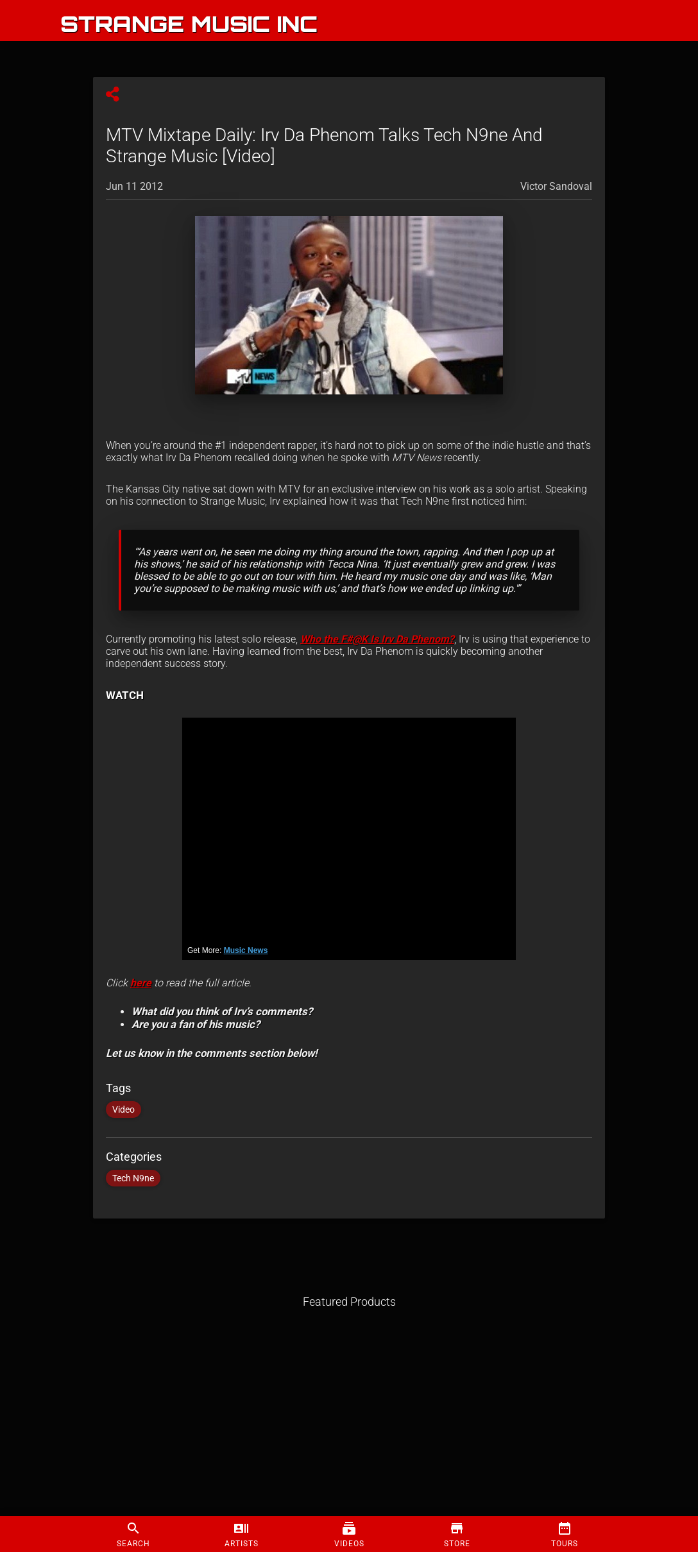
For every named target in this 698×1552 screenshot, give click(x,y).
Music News (246, 950)
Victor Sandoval (556, 186)
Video (123, 1109)
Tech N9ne (133, 1178)
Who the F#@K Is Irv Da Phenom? (377, 639)
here (140, 983)
